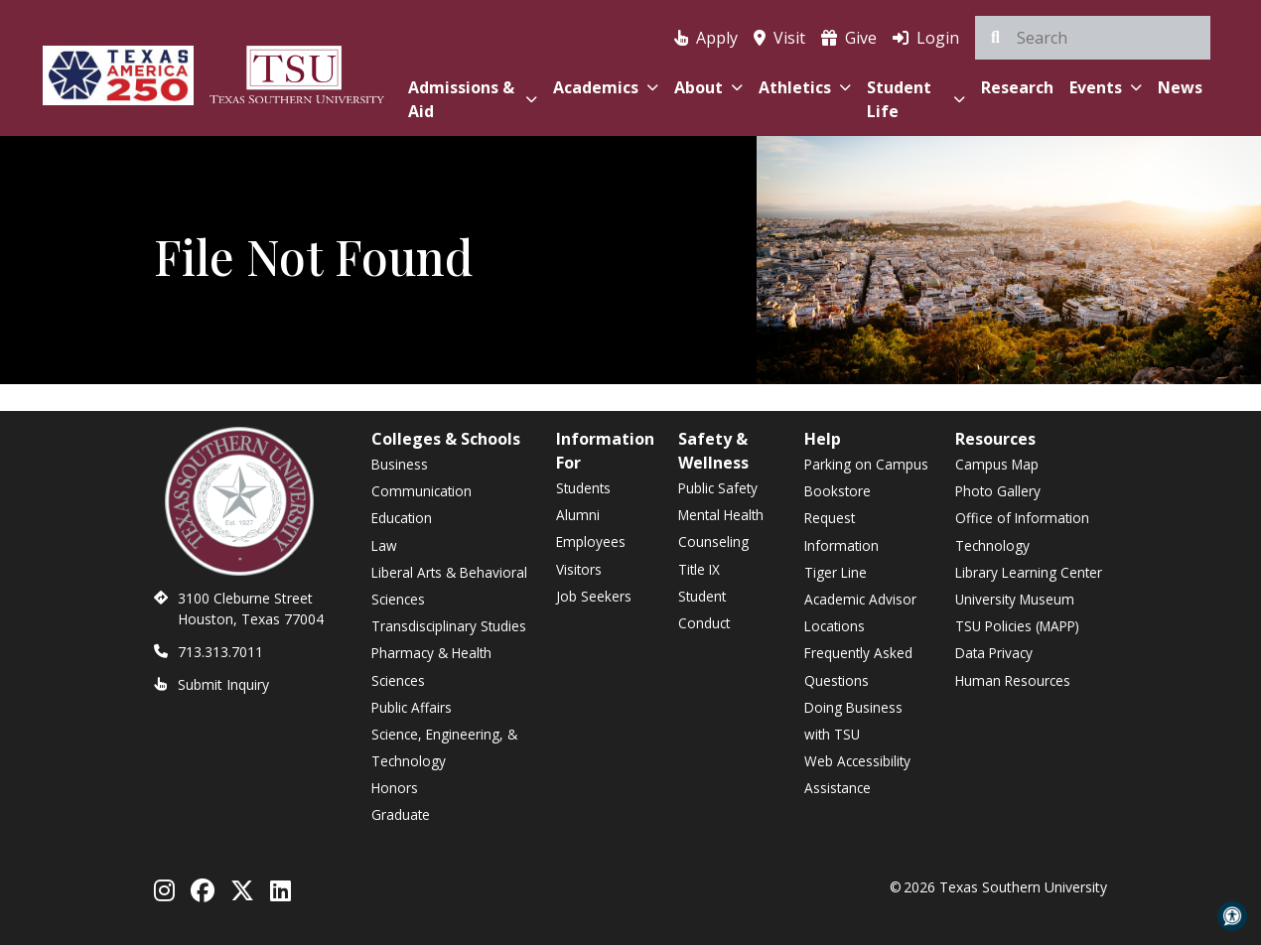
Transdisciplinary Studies (448, 625)
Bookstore (837, 490)
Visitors (579, 569)
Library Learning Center (1028, 572)
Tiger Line (835, 572)
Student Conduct (704, 609)
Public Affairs (411, 707)
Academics (605, 87)
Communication (421, 490)
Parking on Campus (866, 464)
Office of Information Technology (1022, 531)
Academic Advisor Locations (860, 612)
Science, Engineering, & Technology (444, 747)
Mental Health (721, 514)
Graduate (400, 814)
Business (399, 464)
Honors (394, 787)
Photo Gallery (998, 490)
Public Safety (718, 487)
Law (384, 545)
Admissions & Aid (472, 99)
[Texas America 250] (118, 72)
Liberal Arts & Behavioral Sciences (449, 585)
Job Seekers (593, 596)
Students (583, 487)
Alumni (578, 514)
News (1180, 87)
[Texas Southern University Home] (297, 72)
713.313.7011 (220, 651)
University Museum (1014, 599)
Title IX (699, 569)
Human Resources (1012, 680)
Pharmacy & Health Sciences (431, 666)
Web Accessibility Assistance (857, 774)
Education (401, 517)
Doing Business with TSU (853, 720)
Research (1017, 87)
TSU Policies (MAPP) (1017, 625)
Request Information (841, 531)
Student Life (916, 99)
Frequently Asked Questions (858, 666)
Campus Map (997, 464)
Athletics (805, 87)
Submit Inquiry (223, 684)
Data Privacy (994, 652)
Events (1105, 87)
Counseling (713, 541)
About (708, 87)
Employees (591, 541)
